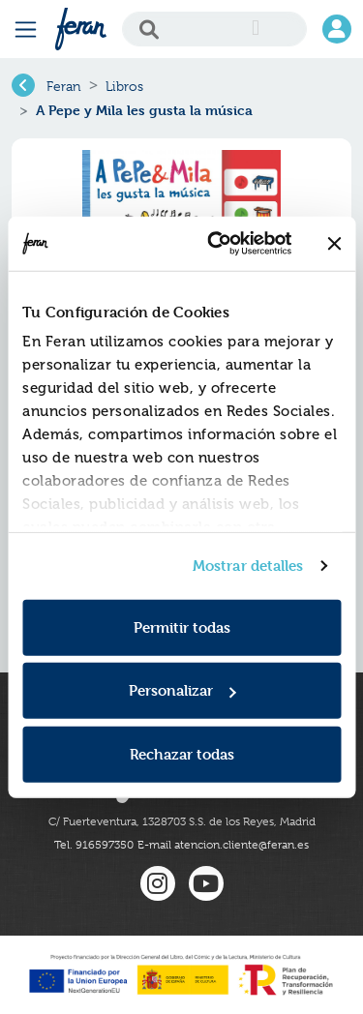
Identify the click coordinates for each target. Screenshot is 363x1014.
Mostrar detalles (248, 565)
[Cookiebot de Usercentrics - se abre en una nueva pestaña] (216, 243)
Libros (124, 86)
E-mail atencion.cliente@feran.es (223, 844)
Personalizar (182, 690)
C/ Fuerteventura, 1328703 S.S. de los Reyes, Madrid (182, 821)
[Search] (214, 29)
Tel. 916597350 (94, 844)
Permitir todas (182, 626)
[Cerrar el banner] (334, 244)
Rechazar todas (182, 753)
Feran (63, 86)
